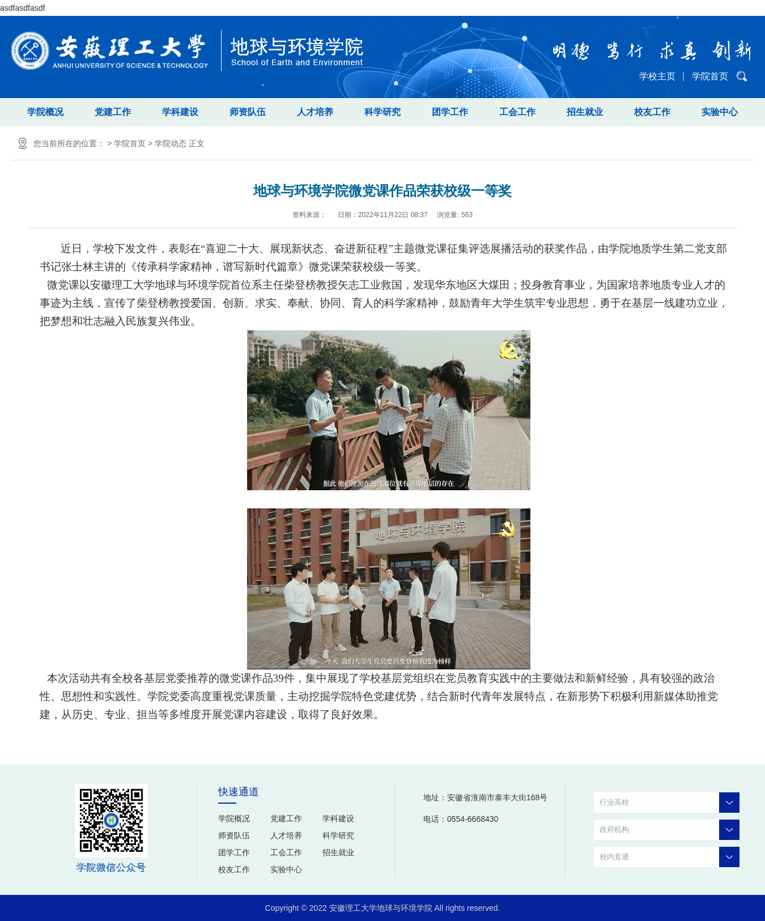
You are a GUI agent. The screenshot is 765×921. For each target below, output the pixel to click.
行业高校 (670, 802)
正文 (197, 143)
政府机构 (670, 830)
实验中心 (720, 112)
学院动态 (170, 143)
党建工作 (113, 112)
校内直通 (670, 857)
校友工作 (652, 112)
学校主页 (657, 76)
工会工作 (517, 112)
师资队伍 (248, 112)
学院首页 (710, 76)
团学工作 (450, 112)
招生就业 (585, 112)
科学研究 (382, 112)
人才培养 (315, 112)
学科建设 (180, 112)
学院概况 (45, 112)
